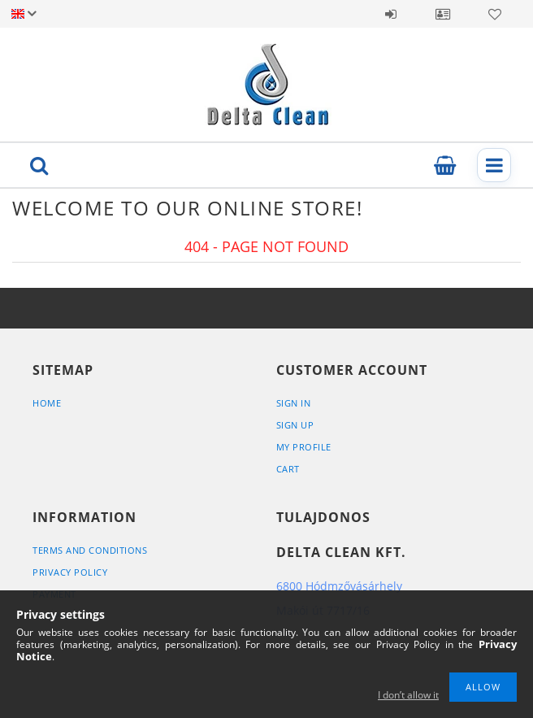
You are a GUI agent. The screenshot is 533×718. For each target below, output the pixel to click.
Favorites (495, 14)
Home (46, 403)
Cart (288, 469)
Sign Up (295, 425)
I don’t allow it (408, 695)
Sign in (391, 14)
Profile (443, 14)
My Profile (304, 447)
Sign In (293, 403)
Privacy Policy (69, 572)
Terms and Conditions (89, 550)
